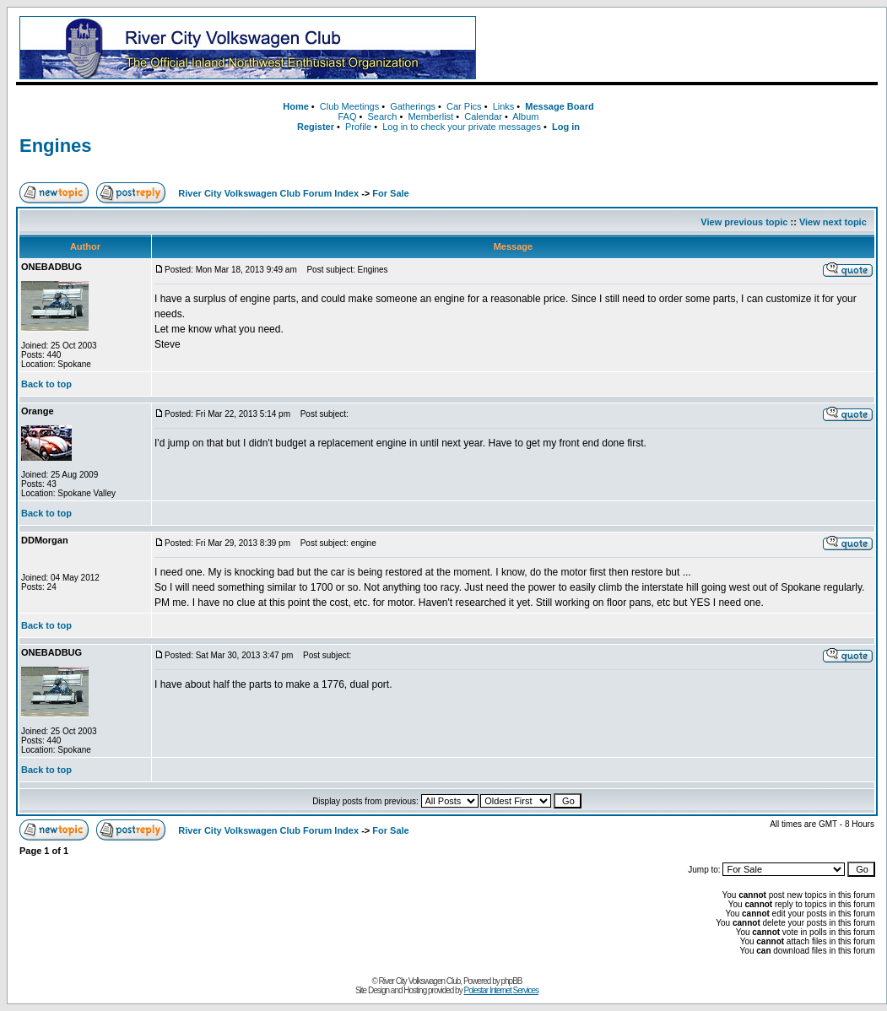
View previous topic (743, 222)
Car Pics (464, 106)
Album (525, 116)
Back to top (46, 384)
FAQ (347, 116)
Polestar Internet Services (500, 990)
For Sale (390, 193)
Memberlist (430, 116)
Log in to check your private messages (461, 127)
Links (504, 106)
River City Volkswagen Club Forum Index (268, 193)
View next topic (833, 222)
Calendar (483, 116)
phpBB (511, 981)
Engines (55, 145)
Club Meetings (349, 106)
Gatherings (412, 106)
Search (382, 116)
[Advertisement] (680, 48)
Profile (358, 127)
